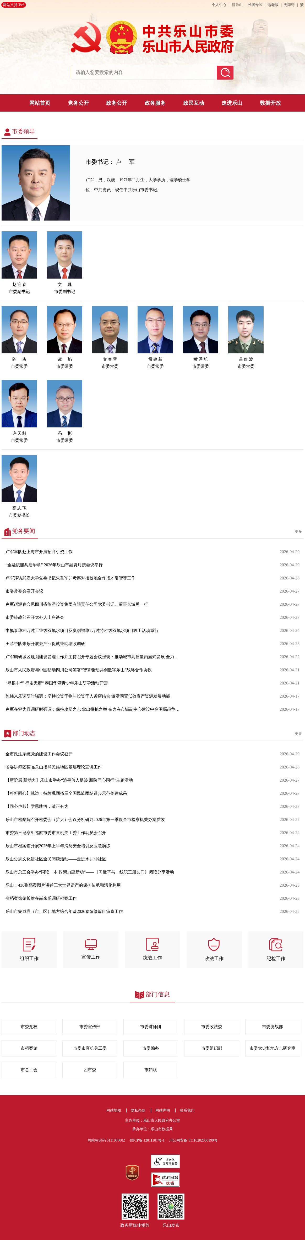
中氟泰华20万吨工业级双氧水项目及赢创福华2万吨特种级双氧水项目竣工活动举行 (82, 630)
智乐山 (238, 5)
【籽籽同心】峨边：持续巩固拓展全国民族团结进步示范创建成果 (66, 793)
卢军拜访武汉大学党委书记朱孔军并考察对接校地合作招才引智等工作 (70, 578)
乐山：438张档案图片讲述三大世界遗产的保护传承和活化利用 (63, 885)
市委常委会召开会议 (24, 591)
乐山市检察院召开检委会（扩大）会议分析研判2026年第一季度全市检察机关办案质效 (85, 819)
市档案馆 (29, 1048)
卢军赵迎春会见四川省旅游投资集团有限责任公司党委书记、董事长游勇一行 (77, 604)
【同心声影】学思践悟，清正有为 (37, 806)
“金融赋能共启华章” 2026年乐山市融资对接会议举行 (54, 565)
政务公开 (116, 103)
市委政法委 (211, 1026)
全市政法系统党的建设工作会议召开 (39, 754)
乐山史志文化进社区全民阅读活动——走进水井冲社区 (56, 859)
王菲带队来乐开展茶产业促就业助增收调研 (45, 643)
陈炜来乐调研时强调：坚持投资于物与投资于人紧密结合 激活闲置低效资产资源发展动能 (88, 696)
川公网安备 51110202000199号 (193, 1140)
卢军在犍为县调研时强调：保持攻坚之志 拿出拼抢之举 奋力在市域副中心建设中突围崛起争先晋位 (94, 709)
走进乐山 (231, 103)
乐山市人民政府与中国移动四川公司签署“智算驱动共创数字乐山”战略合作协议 (79, 670)
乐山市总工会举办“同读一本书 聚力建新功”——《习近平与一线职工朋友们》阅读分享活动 (90, 872)
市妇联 (150, 1070)
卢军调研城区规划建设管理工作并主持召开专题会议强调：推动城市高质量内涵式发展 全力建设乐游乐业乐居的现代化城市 (94, 657)
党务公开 (78, 103)
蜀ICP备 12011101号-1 (148, 1140)
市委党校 (29, 1026)
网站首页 (39, 103)
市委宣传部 (89, 1026)
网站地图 (113, 1110)
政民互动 (193, 103)
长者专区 (255, 5)
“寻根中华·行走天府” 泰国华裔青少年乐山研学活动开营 (57, 683)
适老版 (273, 5)
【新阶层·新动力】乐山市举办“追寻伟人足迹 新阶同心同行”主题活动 (69, 780)
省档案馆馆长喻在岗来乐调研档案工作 (41, 898)
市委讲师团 (150, 1026)
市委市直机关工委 (90, 1048)
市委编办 (150, 1048)
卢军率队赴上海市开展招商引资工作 (39, 552)
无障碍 (289, 5)
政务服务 (155, 103)
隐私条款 (138, 1110)
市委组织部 (211, 1048)
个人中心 (219, 5)
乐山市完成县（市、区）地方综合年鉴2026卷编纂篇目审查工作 (64, 911)
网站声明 (162, 1110)
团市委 (90, 1070)
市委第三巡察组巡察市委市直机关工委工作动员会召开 (56, 832)
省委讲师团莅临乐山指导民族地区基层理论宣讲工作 (54, 767)
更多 (298, 531)
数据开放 (270, 103)
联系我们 (187, 1110)
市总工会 (29, 1070)
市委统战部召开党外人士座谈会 (35, 617)
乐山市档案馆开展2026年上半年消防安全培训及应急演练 (58, 846)
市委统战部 (272, 1026)
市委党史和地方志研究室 (272, 1048)
